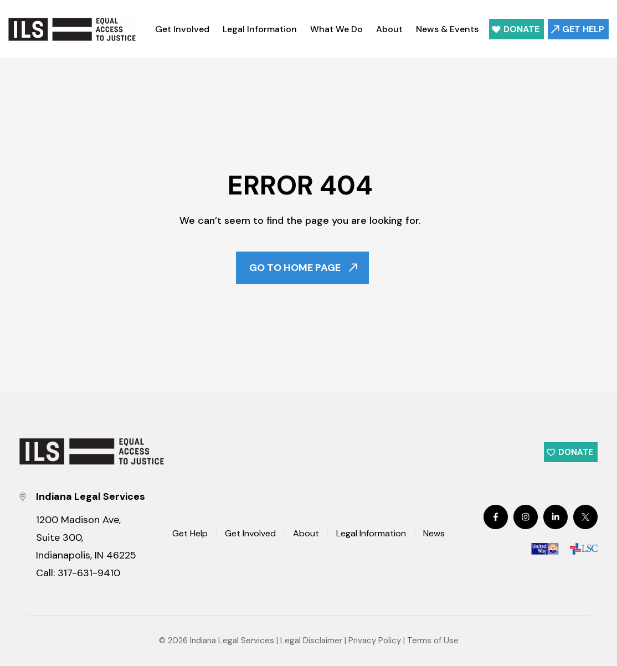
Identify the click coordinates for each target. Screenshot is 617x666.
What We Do (336, 29)
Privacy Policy (374, 640)
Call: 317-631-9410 (78, 573)
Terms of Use (433, 640)
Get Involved (182, 29)
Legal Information (260, 29)
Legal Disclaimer (311, 640)
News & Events (447, 29)
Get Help (583, 29)
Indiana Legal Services (232, 640)
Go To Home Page (295, 268)
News (434, 534)
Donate (521, 29)
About (389, 29)
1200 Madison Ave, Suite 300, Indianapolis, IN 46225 (86, 537)
